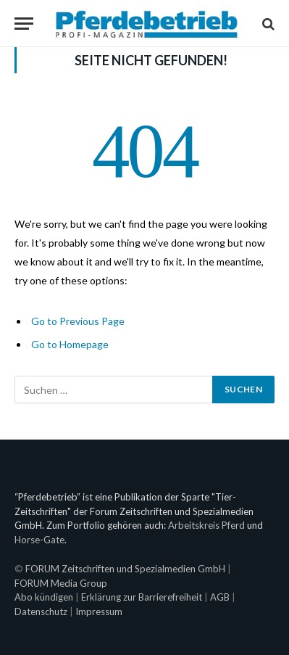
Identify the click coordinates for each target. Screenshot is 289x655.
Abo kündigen (43, 597)
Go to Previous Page (78, 321)
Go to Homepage (70, 344)
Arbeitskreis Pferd (206, 525)
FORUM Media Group (60, 583)
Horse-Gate (39, 539)
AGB (220, 597)
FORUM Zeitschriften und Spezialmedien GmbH (125, 568)
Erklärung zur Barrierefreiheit (141, 597)
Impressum (98, 611)
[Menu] (23, 23)
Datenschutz (40, 611)
